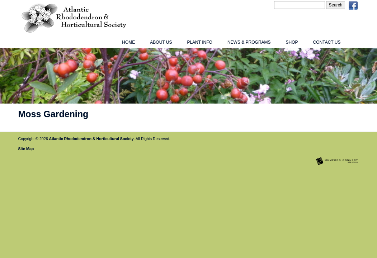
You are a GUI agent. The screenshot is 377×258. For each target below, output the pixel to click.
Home (128, 42)
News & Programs (249, 42)
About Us (161, 42)
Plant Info (199, 42)
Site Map (26, 149)
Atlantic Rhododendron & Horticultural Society (91, 139)
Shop (292, 42)
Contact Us (327, 42)
